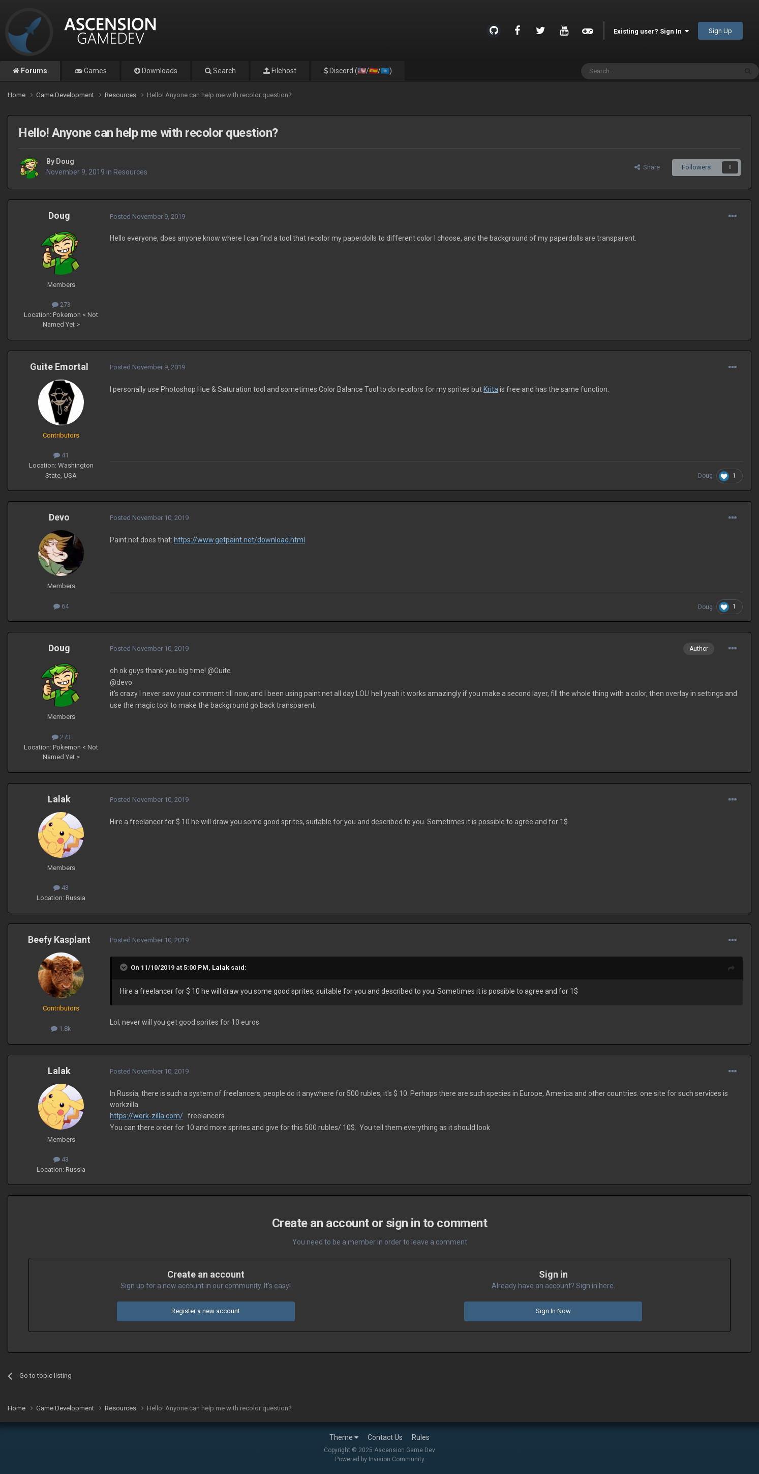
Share (647, 167)
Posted (147, 216)
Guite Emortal (59, 366)
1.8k (61, 1028)
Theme (343, 1437)
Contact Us (385, 1437)
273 (61, 304)
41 (61, 455)
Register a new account (205, 1311)
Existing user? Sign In (651, 31)
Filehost (283, 71)
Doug (65, 161)
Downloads (158, 71)
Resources (130, 172)
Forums (33, 71)
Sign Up (720, 31)
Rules (421, 1437)
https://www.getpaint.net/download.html (239, 540)
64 (61, 606)
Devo (59, 517)
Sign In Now (553, 1311)
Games (94, 71)
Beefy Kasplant (59, 939)
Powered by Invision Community (379, 1459)
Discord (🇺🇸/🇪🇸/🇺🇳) (360, 71)
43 (61, 887)
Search (223, 71)
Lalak (59, 799)
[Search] (634, 71)
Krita (490, 389)
